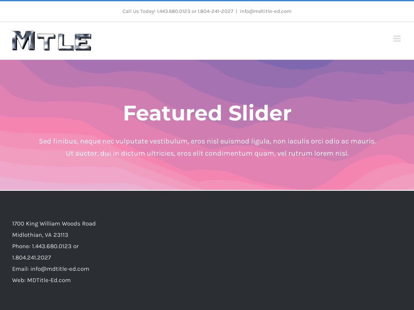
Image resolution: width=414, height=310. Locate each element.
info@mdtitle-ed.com (265, 11)
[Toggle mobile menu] (397, 38)
